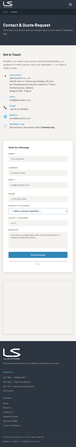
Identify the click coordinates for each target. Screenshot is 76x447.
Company (13, 168)
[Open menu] (70, 4)
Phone (11, 194)
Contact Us (8, 412)
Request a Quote (10, 416)
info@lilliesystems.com (20, 100)
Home (5, 12)
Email (12, 180)
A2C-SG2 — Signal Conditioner (17, 382)
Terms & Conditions (11, 425)
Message (13, 230)
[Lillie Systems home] (7, 4)
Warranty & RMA (10, 421)
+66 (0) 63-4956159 (19, 109)
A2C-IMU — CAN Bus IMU (14, 377)
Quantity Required (18, 218)
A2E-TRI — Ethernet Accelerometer (18, 386)
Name (11, 154)
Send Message (38, 255)
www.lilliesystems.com (20, 118)
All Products (8, 391)
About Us (7, 407)
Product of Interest (19, 206)
